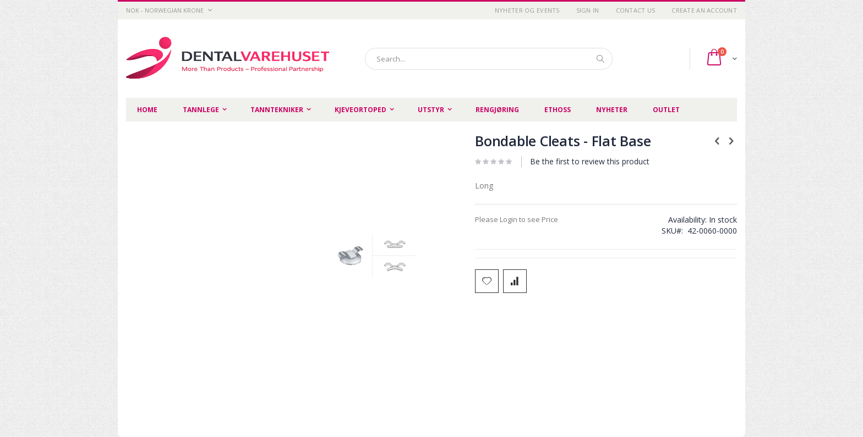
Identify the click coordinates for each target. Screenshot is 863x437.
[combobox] (489, 59)
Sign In (587, 10)
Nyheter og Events (527, 10)
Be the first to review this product (589, 161)
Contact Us (636, 10)
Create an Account (704, 10)
